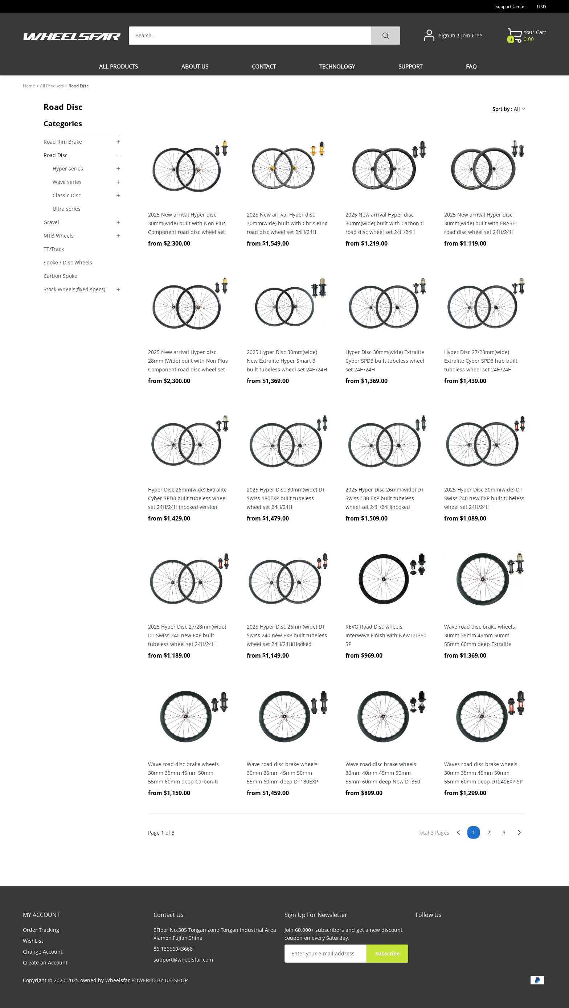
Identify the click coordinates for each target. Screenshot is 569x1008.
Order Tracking (41, 929)
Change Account (42, 951)
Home (29, 86)
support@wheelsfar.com (183, 959)
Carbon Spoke (60, 275)
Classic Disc (67, 195)
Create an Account (45, 962)
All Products (52, 86)
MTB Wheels (59, 235)
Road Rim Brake (63, 141)
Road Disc (55, 155)
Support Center (510, 6)
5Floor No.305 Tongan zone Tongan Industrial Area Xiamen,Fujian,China (214, 933)
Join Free (471, 35)
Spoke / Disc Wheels (68, 262)
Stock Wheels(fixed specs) (74, 289)
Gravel (51, 222)
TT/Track (54, 249)
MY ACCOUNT (41, 915)
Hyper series (68, 168)
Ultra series (67, 208)
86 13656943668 (173, 948)
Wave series (67, 181)
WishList (33, 940)
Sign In (447, 35)
